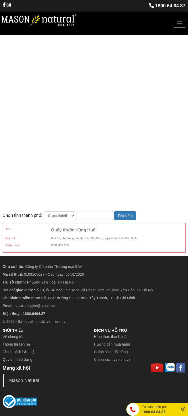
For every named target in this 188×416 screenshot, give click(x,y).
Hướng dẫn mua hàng (112, 344)
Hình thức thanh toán (111, 337)
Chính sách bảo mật (19, 352)
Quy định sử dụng (17, 359)
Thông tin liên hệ (16, 344)
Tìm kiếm (125, 216)
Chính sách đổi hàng (111, 352)
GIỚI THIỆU (13, 330)
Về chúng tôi (13, 337)
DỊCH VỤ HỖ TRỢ (110, 330)
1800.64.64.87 (167, 5)
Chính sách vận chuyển (113, 359)
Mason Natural (24, 380)
